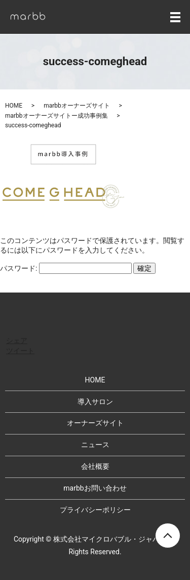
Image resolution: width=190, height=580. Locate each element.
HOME (13, 105)
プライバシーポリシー (95, 510)
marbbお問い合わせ (94, 488)
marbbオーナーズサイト (77, 105)
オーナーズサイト (95, 423)
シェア (16, 340)
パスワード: (66, 268)
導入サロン (95, 402)
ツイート (20, 351)
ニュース (95, 445)
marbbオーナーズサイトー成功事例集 (56, 115)
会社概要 (95, 466)
